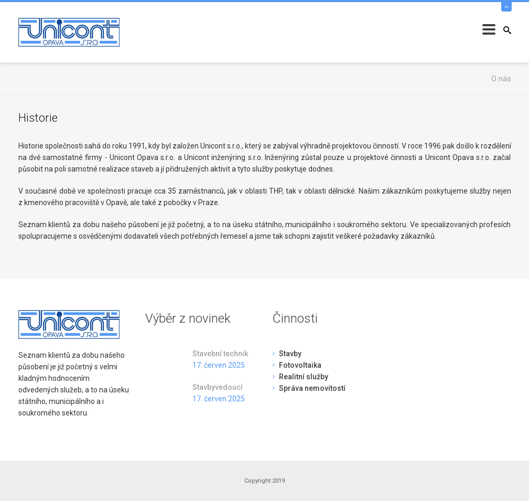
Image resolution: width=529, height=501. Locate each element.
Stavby (290, 353)
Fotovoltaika (300, 365)
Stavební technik (220, 353)
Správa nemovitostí (312, 388)
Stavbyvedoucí (217, 387)
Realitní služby (303, 376)
